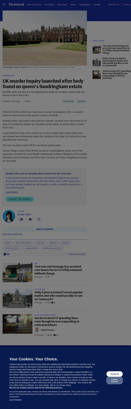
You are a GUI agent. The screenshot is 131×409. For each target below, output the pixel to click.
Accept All (114, 374)
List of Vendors (15, 400)
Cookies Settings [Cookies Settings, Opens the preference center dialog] (114, 380)
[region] (65, 377)
